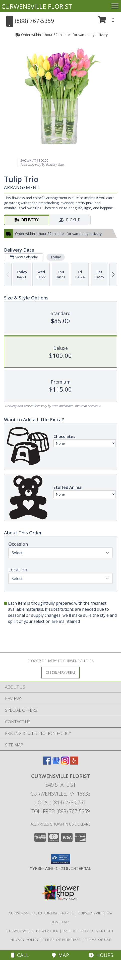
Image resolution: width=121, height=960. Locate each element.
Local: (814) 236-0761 (60, 802)
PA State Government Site (88, 931)
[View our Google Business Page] (56, 763)
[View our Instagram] (65, 763)
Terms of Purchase (62, 939)
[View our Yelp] (74, 763)
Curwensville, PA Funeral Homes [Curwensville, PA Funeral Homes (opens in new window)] (41, 913)
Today (55, 257)
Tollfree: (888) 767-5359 (60, 811)
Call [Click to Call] (20, 955)
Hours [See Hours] (101, 955)
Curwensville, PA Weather (32, 931)
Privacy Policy (24, 939)
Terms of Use (98, 939)
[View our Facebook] (47, 763)
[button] (106, 21)
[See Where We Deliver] (60, 672)
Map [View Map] (60, 955)
